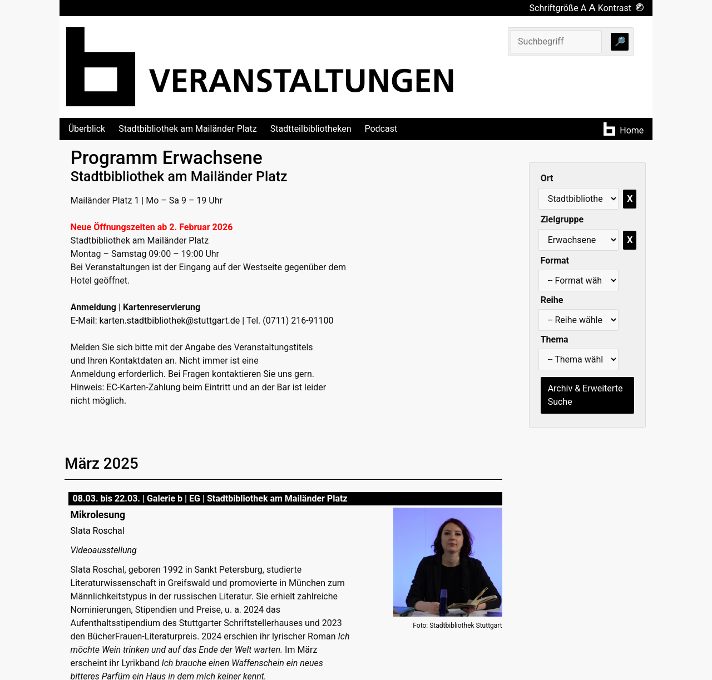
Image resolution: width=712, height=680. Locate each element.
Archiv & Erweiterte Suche (585, 395)
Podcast (380, 128)
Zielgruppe (562, 219)
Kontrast (621, 8)
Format (555, 260)
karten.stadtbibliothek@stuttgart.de (169, 320)
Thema (554, 339)
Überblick (87, 128)
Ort (547, 178)
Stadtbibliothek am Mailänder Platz (187, 128)
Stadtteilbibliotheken (311, 128)
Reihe (552, 300)
